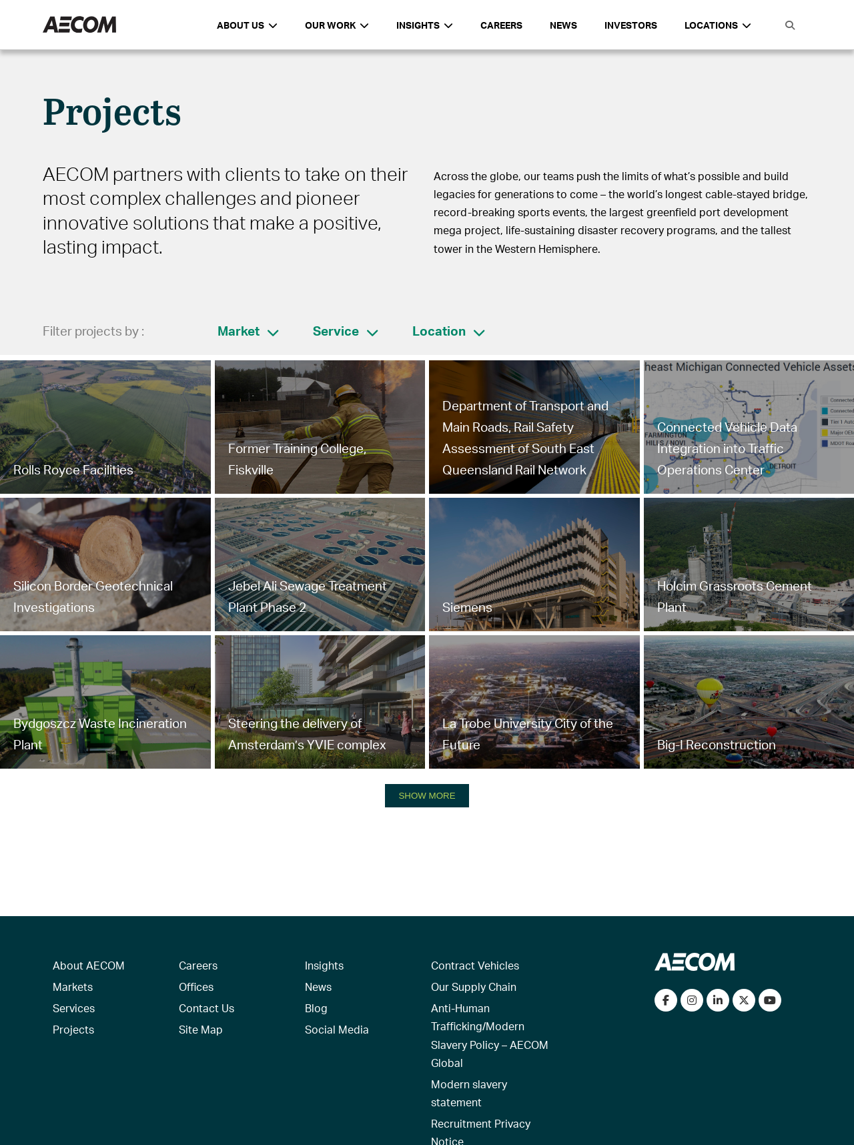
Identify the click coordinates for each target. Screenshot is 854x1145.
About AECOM (89, 965)
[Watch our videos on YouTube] (770, 1000)
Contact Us (206, 1008)
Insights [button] (424, 25)
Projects (73, 1029)
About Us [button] (247, 25)
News (563, 25)
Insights (324, 965)
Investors (630, 25)
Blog (316, 1008)
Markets (73, 987)
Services (74, 1008)
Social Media (337, 1029)
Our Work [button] (337, 25)
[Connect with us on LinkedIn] (718, 1000)
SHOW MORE (426, 796)
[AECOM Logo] (79, 25)
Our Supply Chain (473, 987)
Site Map (201, 1029)
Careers (501, 25)
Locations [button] (718, 25)
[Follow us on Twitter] (744, 1000)
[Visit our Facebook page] (666, 1000)
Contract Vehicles (475, 965)
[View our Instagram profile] (692, 1000)
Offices (196, 987)
